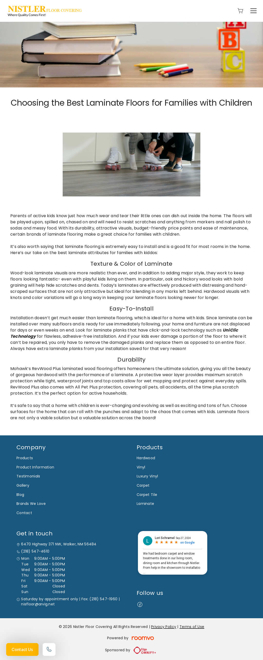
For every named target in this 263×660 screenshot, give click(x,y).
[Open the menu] (253, 10)
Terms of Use (192, 626)
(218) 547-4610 (35, 551)
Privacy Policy (163, 626)
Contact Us (22, 649)
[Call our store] (49, 649)
